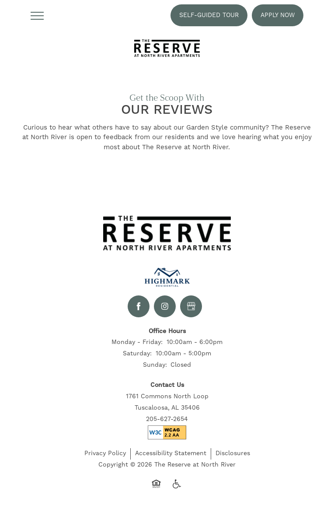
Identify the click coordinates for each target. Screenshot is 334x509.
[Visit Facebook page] (139, 308)
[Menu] (37, 15)
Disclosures (233, 455)
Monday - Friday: (137, 344)
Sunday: (155, 367)
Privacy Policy (105, 455)
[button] (208, 15)
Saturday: (137, 356)
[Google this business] (191, 308)
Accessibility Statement (170, 455)
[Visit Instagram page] (165, 308)
